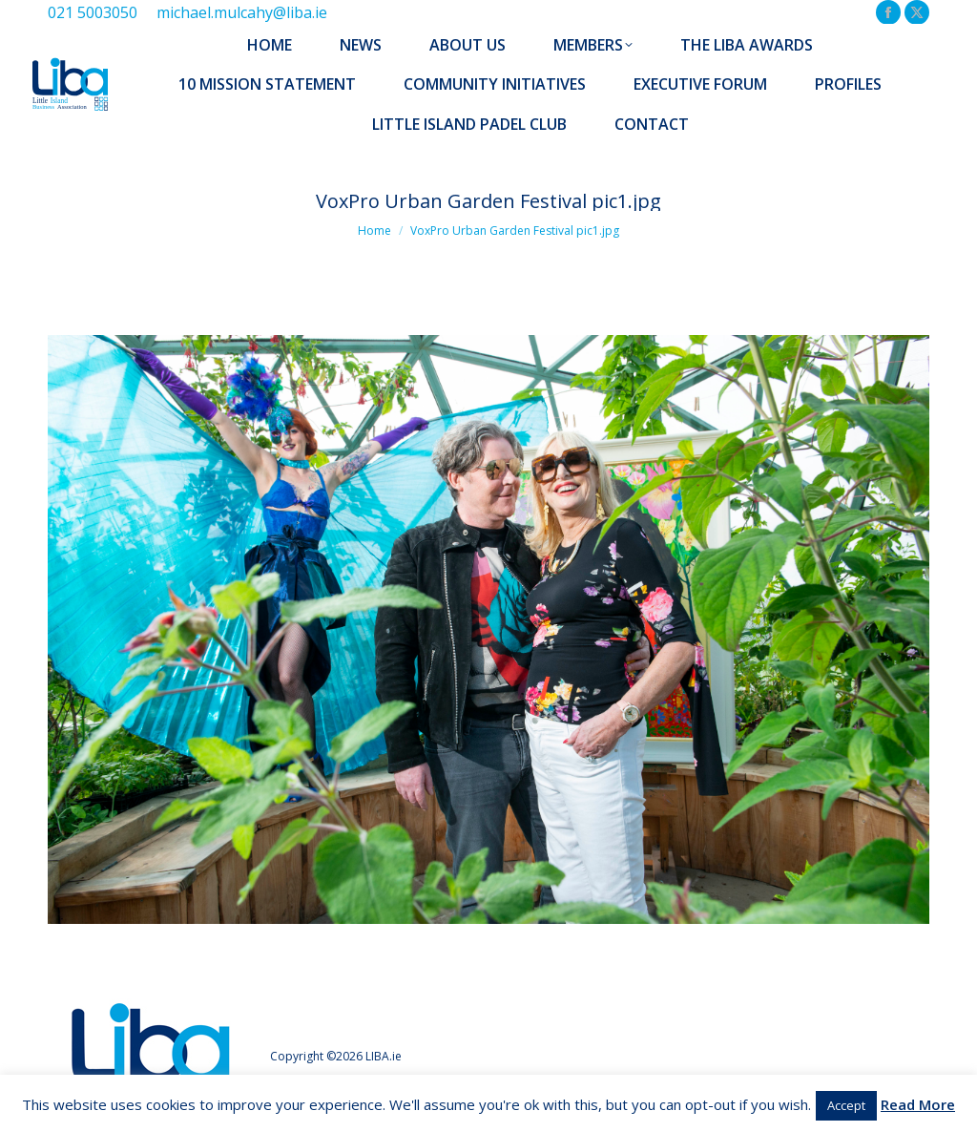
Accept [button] (846, 1105)
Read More (918, 1104)
